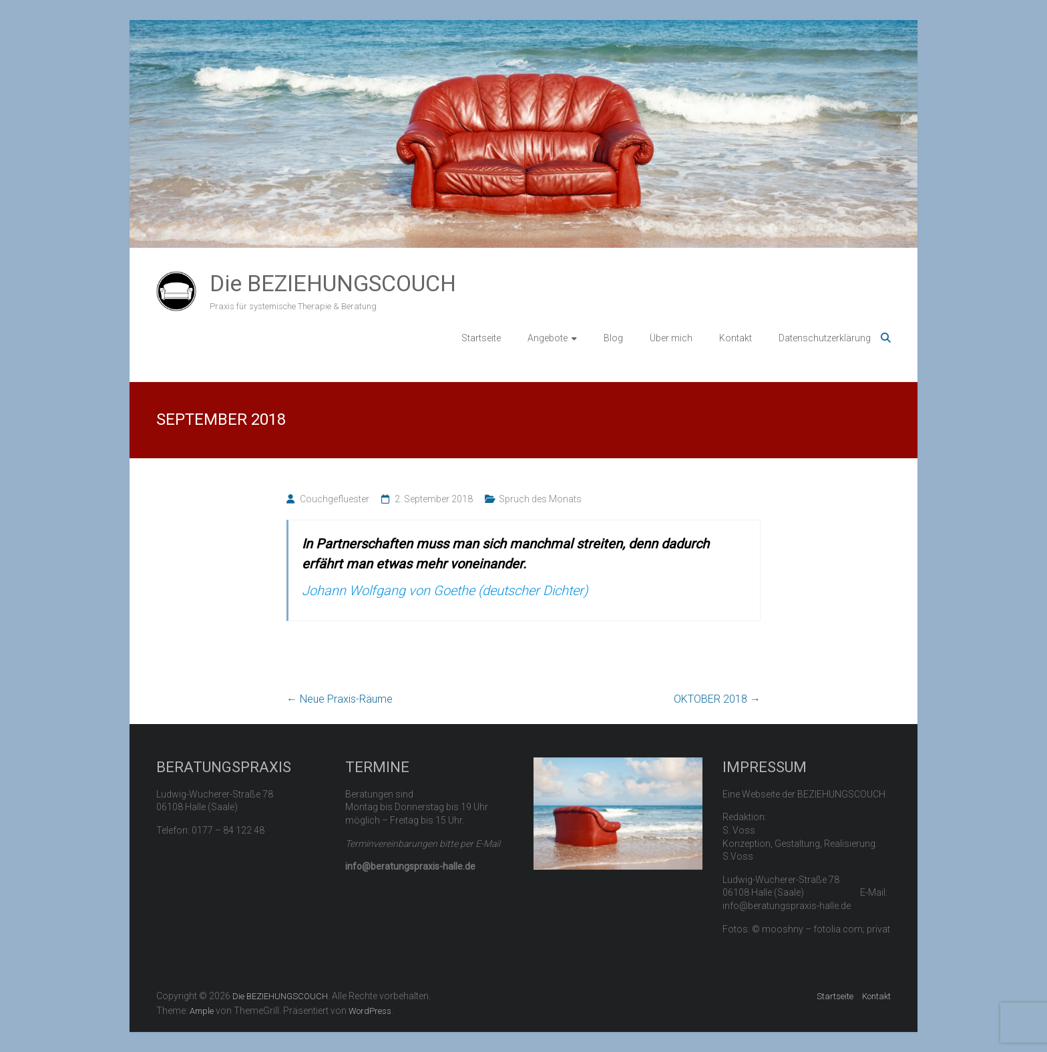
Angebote (548, 338)
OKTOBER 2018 (717, 699)
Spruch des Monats (540, 499)
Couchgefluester (334, 499)
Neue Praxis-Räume (339, 699)
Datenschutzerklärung (825, 338)
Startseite (481, 338)
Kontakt (735, 338)
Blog (613, 338)
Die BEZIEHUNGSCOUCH (333, 283)
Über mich (671, 338)
